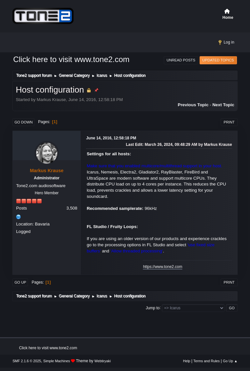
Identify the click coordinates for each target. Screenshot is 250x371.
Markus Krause (46, 170)
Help (186, 361)
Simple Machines (56, 361)
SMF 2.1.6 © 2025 (26, 361)
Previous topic (193, 104)
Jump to (153, 307)
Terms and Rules (206, 361)
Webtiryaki (102, 361)
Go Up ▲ (230, 361)
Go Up (20, 282)
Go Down (23, 122)
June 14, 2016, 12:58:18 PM (111, 138)
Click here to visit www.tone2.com (71, 59)
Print (229, 122)
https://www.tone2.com (162, 266)
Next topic (223, 104)
